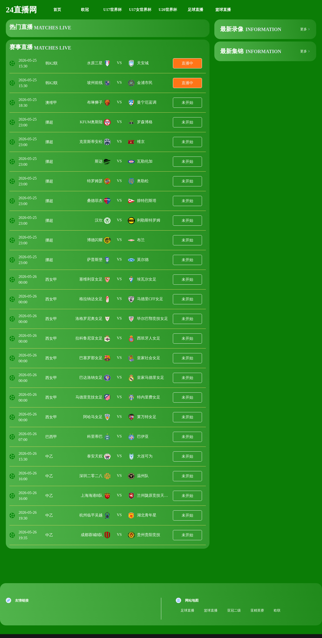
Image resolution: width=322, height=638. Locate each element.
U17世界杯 (112, 10)
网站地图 (192, 600)
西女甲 (51, 279)
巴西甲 (51, 437)
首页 (57, 10)
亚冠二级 (234, 610)
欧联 (277, 610)
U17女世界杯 (140, 10)
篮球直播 (223, 10)
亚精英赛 (257, 610)
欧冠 (85, 10)
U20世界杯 (168, 10)
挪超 (49, 122)
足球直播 (195, 10)
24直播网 (21, 9)
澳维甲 (51, 102)
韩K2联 (51, 63)
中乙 (49, 456)
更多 (303, 29)
